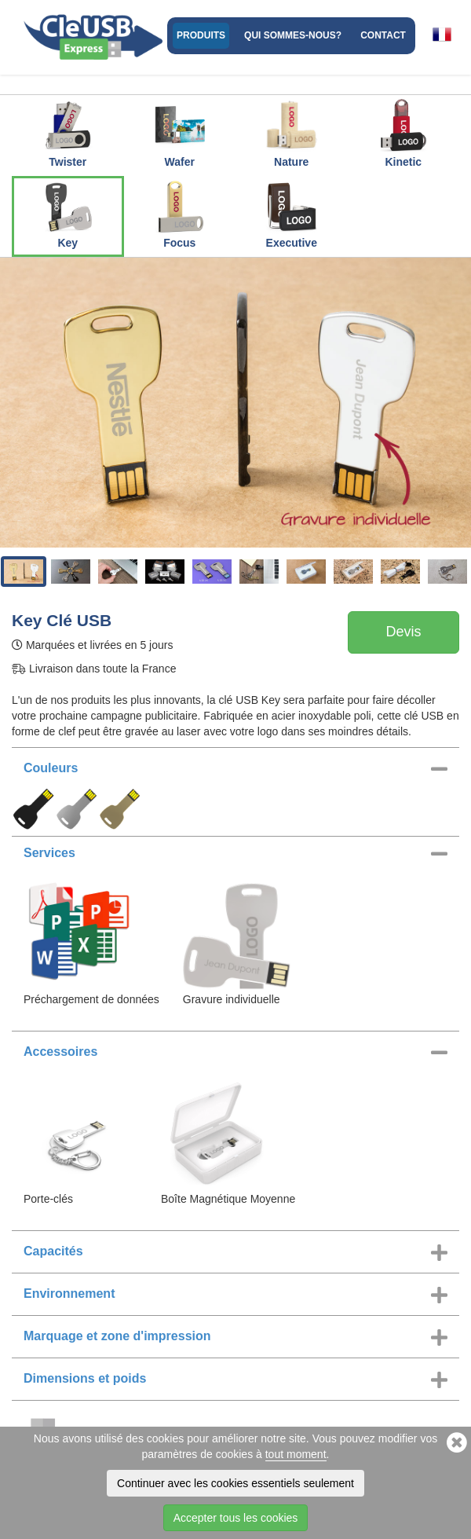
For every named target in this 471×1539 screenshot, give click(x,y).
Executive (291, 213)
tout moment (296, 1454)
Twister (67, 132)
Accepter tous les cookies (235, 1518)
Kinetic (403, 132)
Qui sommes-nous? (292, 35)
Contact (383, 35)
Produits (201, 35)
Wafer (179, 132)
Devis (403, 631)
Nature (291, 132)
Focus (179, 213)
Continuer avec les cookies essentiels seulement (235, 1483)
